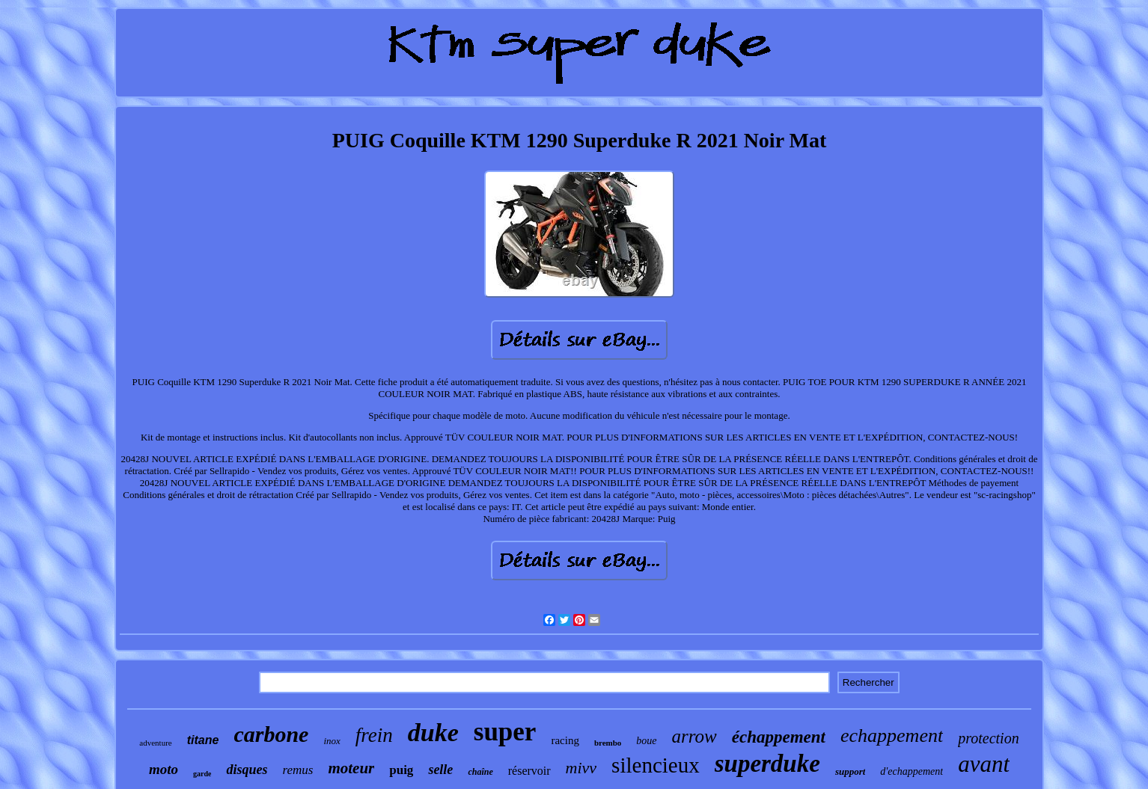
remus (297, 770)
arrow (694, 736)
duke (433, 732)
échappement (778, 737)
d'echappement (911, 771)
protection (988, 738)
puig (401, 770)
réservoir (529, 770)
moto (163, 769)
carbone (270, 734)
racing (564, 740)
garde (202, 774)
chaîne (480, 772)
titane (203, 740)
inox (331, 740)
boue (646, 740)
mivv (581, 767)
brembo (607, 742)
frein (374, 735)
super (505, 731)
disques (246, 769)
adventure (155, 742)
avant (984, 764)
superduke (767, 763)
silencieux (655, 765)
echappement (891, 735)
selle (440, 769)
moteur (351, 768)
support (850, 771)
